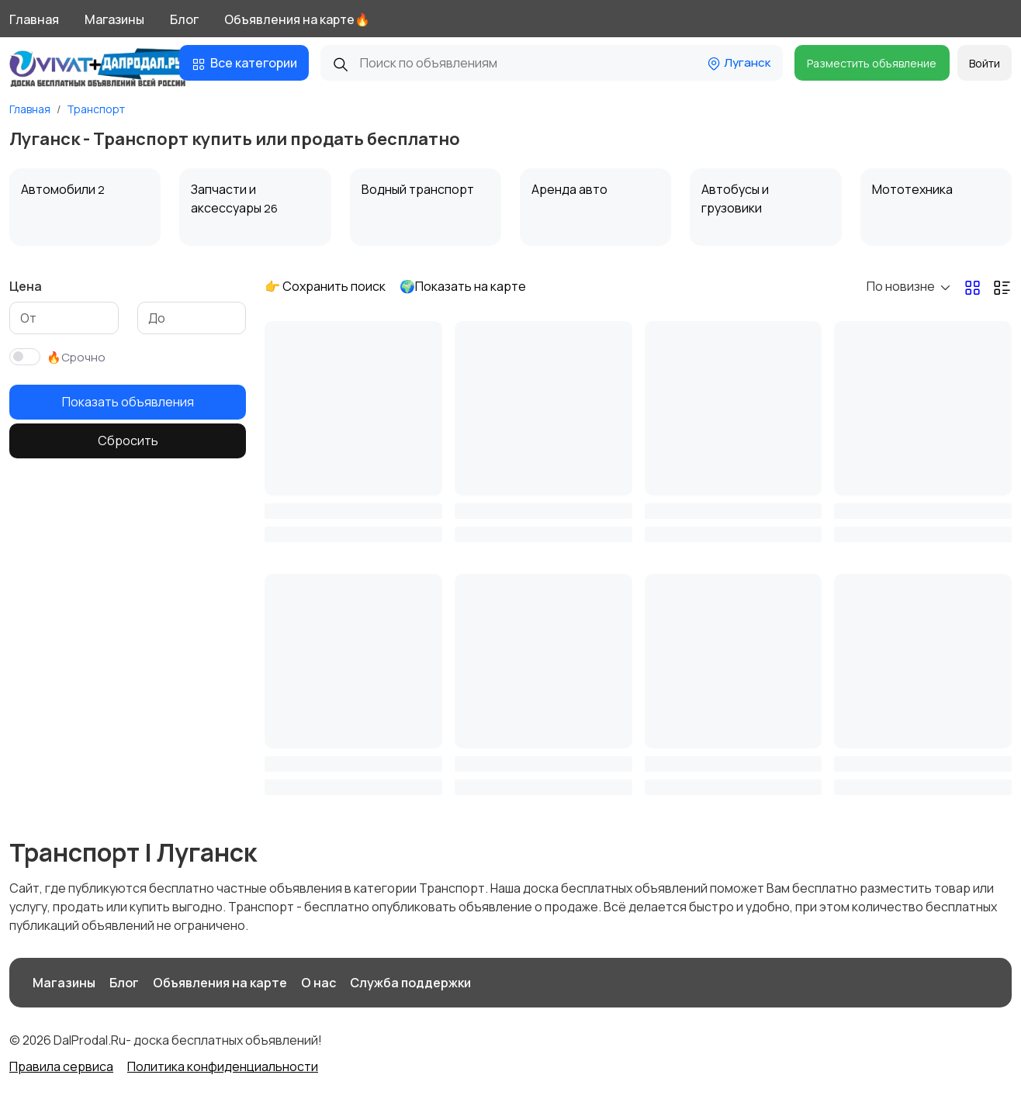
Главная (34, 19)
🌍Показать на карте (463, 286)
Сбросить (128, 440)
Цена (25, 286)
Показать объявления (128, 401)
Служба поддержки (410, 982)
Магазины (114, 19)
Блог (184, 19)
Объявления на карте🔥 (297, 19)
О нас (318, 982)
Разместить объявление (871, 63)
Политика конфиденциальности (222, 1066)
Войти (984, 63)
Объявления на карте (220, 982)
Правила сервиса (61, 1066)
